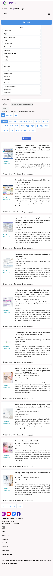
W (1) (17, 130)
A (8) (10, 121)
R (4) (41, 126)
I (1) (47, 121)
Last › (20, 506)
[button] (5, 108)
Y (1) (25, 130)
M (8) (16, 126)
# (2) (33, 130)
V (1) (11, 130)
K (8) (6, 126)
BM (3, 8)
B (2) (15, 121)
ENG (6, 8)
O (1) (27, 126)
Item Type (9, 115)
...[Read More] (34, 242)
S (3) (46, 126)
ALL (21, 27)
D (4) (25, 121)
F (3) (35, 121)
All (3, 115)
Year (16, 115)
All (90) (4, 121)
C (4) (20, 121)
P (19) (33, 126)
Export (26, 138)
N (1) (22, 126)
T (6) (3, 130)
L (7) (11, 126)
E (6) (30, 121)
